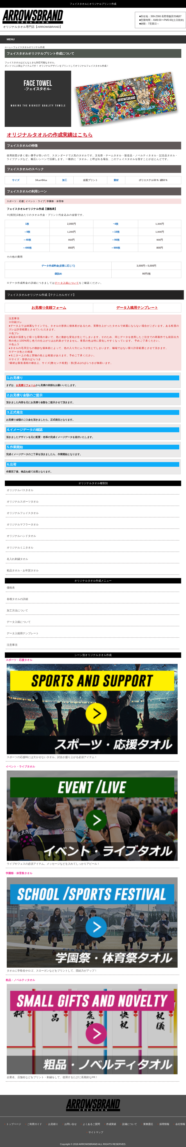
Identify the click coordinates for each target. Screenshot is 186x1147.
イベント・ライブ (35, 201)
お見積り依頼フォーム (48, 308)
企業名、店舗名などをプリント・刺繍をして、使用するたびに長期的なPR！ (92, 1031)
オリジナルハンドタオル (21, 535)
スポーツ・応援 (15, 201)
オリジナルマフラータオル (23, 524)
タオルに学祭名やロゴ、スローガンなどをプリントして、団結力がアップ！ (92, 924)
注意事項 (12, 644)
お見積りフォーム (26, 385)
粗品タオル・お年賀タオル (23, 570)
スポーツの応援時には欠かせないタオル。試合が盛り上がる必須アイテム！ (92, 711)
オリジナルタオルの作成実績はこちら (50, 134)
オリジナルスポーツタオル (23, 501)
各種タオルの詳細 (17, 599)
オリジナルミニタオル (20, 547)
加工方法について (17, 610)
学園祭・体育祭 (55, 201)
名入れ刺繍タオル (17, 559)
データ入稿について (67, 282)
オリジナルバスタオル (20, 490)
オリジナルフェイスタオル (23, 513)
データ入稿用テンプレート (137, 308)
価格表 (11, 587)
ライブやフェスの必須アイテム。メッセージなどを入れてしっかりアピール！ (92, 818)
